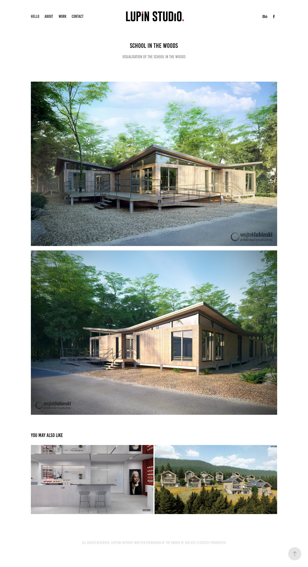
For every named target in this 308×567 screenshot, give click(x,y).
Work (62, 16)
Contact (78, 16)
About (49, 16)
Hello (35, 16)
